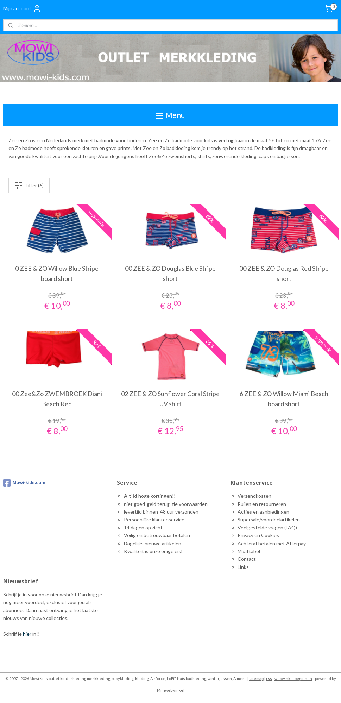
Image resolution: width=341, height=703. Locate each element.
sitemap (256, 678)
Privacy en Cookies (258, 535)
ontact (248, 559)
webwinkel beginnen (293, 678)
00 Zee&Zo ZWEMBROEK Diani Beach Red (57, 399)
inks (244, 567)
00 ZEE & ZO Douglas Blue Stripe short (170, 273)
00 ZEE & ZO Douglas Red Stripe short (284, 273)
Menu (170, 115)
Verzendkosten (254, 496)
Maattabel (249, 551)
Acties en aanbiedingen (263, 512)
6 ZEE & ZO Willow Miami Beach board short (284, 399)
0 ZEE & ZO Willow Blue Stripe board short (57, 273)
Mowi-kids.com (24, 483)
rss (269, 678)
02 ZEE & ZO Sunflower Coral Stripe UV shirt (170, 399)
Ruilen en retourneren (262, 504)
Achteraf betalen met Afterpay (272, 543)
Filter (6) (29, 185)
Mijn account (22, 8)
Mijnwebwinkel (170, 690)
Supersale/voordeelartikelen (269, 519)
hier (27, 634)
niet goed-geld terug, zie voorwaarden (166, 504)
